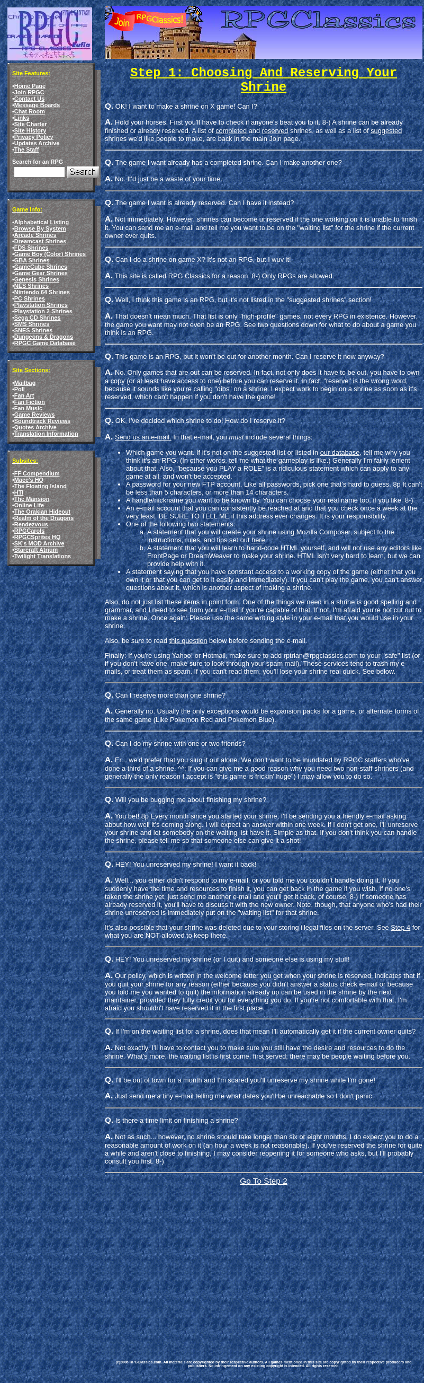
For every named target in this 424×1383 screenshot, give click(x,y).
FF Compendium (37, 473)
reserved (275, 131)
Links (21, 117)
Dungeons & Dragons (43, 336)
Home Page (30, 86)
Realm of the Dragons (44, 518)
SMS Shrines (31, 324)
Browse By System (40, 228)
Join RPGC (29, 92)
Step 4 (400, 927)
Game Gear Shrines (41, 273)
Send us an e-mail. (143, 437)
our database (340, 452)
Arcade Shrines (35, 235)
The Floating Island (40, 486)
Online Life (29, 505)
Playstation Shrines (41, 305)
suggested (386, 131)
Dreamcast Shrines (40, 241)
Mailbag (24, 383)
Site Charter (30, 124)
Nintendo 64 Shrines (42, 292)
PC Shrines (29, 298)
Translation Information (46, 433)
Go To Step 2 (263, 1180)
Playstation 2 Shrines (43, 311)
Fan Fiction (29, 402)
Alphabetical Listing (41, 222)
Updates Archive (36, 143)
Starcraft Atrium (36, 550)
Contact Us (29, 98)
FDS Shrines (31, 247)
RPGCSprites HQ (37, 537)
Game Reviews (34, 414)
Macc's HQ (28, 480)
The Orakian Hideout (42, 511)
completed (231, 131)
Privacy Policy (33, 137)
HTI (19, 492)
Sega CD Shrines (37, 317)
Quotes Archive (35, 427)
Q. (109, 958)
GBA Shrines (32, 260)
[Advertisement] (207, 1261)
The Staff (26, 149)
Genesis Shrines (36, 279)
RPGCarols (29, 530)
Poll (19, 389)
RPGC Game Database (45, 343)
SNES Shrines (33, 330)
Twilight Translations (42, 556)
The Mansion (31, 499)
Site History (30, 130)
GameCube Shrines (40, 266)
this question (188, 641)
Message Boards (37, 105)
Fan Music (28, 408)
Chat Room (29, 111)
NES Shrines (31, 286)
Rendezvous (31, 524)
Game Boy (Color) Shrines (50, 254)
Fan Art (24, 395)
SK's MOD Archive (39, 543)
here (258, 540)
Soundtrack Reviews (42, 421)
